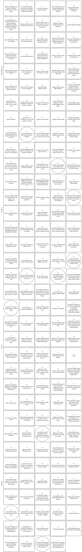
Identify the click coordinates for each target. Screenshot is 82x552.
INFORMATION (1, 70)
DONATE (1, 483)
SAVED (1, 346)
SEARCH (1, 209)
